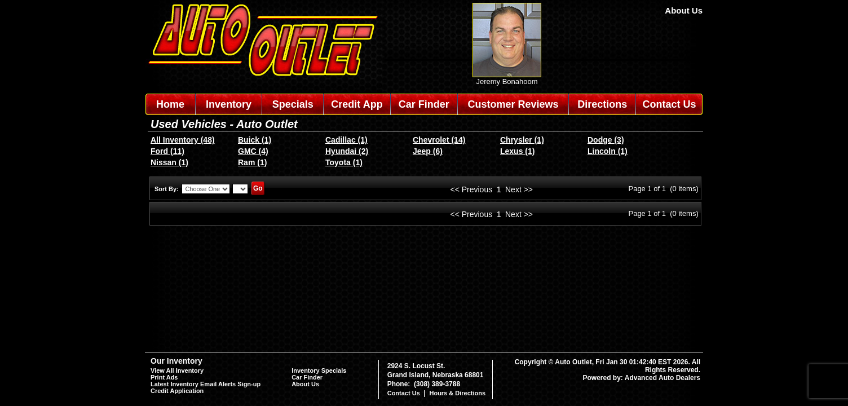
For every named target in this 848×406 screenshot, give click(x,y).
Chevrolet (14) (439, 139)
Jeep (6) (428, 151)
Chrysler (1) (522, 139)
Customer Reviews (512, 104)
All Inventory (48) (183, 139)
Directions (602, 104)
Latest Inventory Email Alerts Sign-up (205, 384)
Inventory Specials (319, 370)
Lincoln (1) (608, 151)
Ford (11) (167, 151)
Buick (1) (254, 139)
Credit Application (177, 390)
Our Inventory (176, 360)
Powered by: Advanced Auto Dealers (642, 378)
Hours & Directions (457, 393)
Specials (292, 104)
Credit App (356, 104)
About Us (684, 10)
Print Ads (164, 377)
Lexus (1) (517, 151)
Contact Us (669, 104)
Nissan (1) (169, 162)
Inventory (228, 104)
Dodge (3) (606, 139)
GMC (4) (253, 151)
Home (170, 104)
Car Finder (424, 104)
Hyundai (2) (346, 151)
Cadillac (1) (346, 139)
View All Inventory (177, 370)
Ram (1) (252, 162)
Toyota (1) (344, 162)
